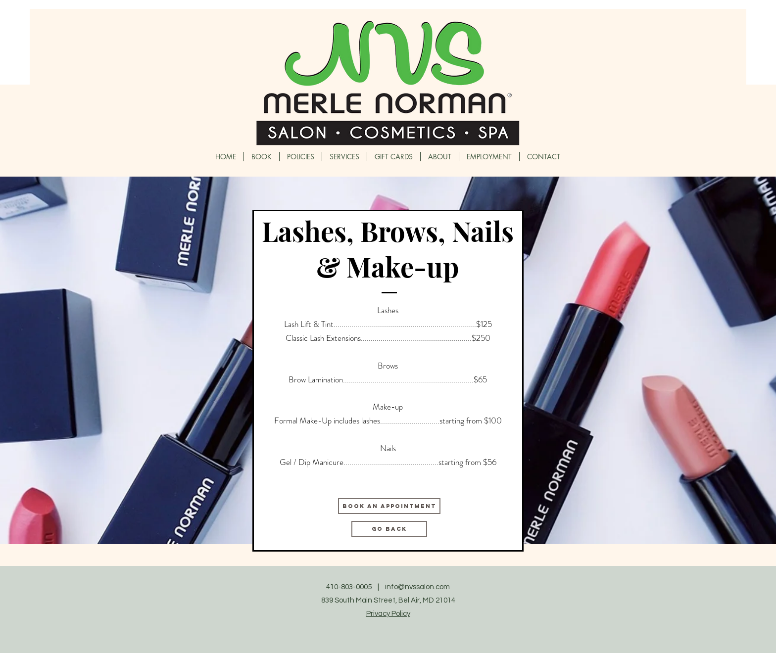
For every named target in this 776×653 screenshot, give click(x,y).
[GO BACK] (389, 529)
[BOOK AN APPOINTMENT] (389, 506)
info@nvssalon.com (417, 587)
